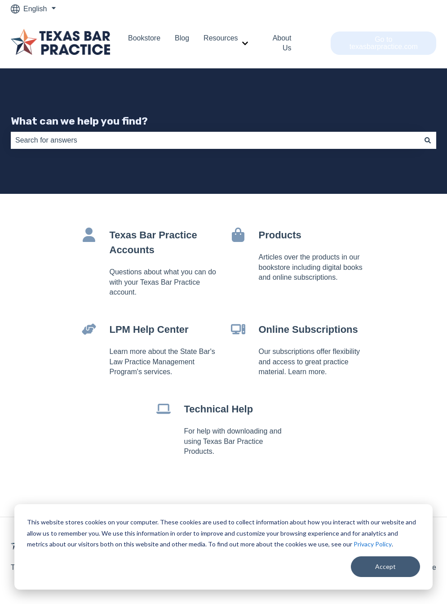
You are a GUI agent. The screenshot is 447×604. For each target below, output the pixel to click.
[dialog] (223, 547)
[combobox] (215, 140)
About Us (282, 43)
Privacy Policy (373, 544)
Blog (182, 38)
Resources (221, 38)
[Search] (427, 140)
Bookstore (144, 38)
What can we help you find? (79, 121)
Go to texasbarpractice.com (384, 43)
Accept (385, 566)
